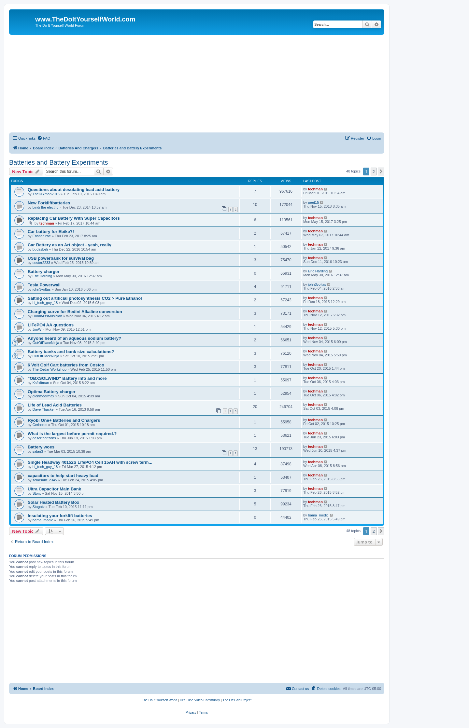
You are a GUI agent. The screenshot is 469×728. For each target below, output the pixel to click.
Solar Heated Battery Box (53, 502)
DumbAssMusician (47, 316)
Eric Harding (42, 276)
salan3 (38, 451)
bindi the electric (46, 207)
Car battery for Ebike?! (51, 231)
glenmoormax (43, 396)
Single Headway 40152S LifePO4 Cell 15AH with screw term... (90, 462)
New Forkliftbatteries (49, 202)
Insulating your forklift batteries (60, 515)
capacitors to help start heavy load (63, 475)
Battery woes (41, 447)
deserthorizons (44, 438)
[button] (381, 171)
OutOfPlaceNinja (46, 343)
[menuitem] (43, 138)
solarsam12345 (45, 480)
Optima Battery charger (52, 391)
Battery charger (43, 271)
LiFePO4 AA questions (51, 325)
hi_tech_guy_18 (45, 303)
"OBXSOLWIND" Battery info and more (67, 378)
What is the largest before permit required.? (72, 433)
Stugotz (39, 507)
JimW (37, 329)
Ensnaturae (42, 236)
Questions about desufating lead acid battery (74, 189)
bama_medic (43, 520)
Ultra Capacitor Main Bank (54, 489)
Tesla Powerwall (44, 284)
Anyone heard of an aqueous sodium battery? (74, 338)
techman (315, 189)
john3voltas (42, 289)
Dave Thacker (44, 409)
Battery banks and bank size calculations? (71, 351)
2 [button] (374, 171)
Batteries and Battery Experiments (58, 162)
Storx (37, 493)
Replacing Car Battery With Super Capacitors (74, 218)
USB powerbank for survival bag (61, 258)
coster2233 (41, 263)
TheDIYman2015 (46, 194)
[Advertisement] (196, 83)
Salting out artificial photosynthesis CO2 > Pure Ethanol (85, 298)
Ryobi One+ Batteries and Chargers (64, 420)
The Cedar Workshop (49, 369)
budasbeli (40, 249)
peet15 (313, 202)
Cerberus (40, 425)
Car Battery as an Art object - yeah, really (69, 244)
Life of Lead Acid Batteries (55, 405)
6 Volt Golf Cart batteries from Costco (66, 365)
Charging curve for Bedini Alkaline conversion (75, 311)
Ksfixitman (41, 383)
